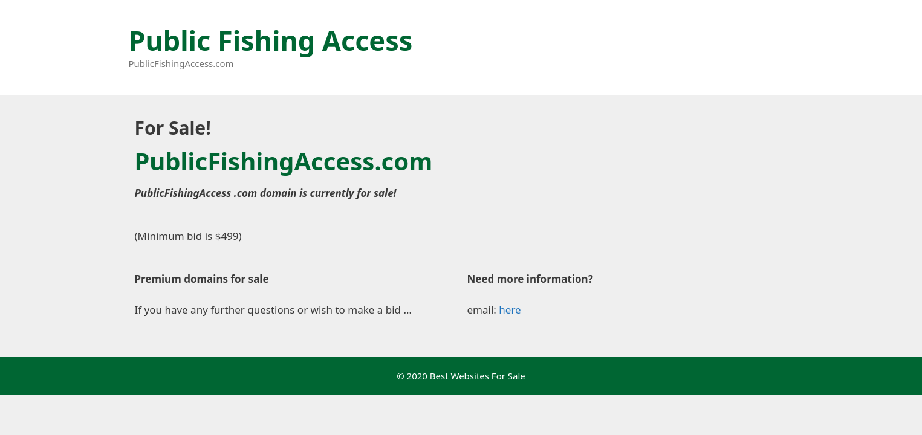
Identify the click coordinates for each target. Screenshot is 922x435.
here (510, 310)
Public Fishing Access (271, 40)
